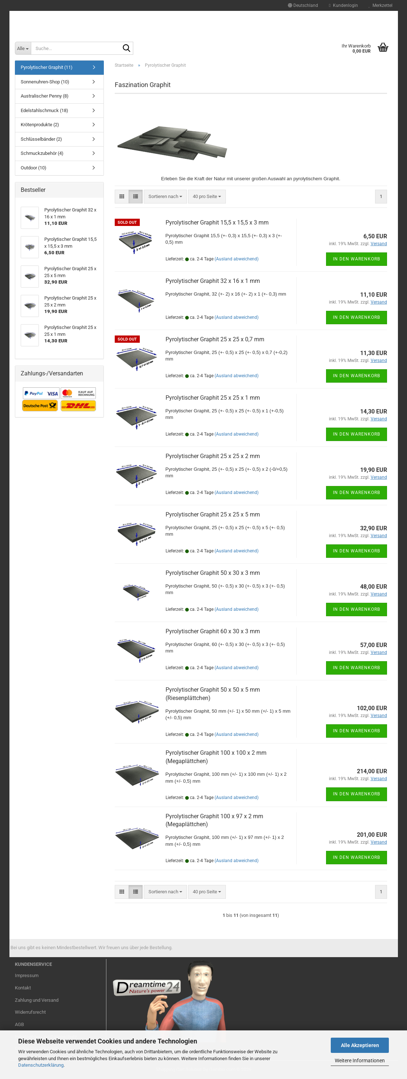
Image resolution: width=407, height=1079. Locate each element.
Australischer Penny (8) (45, 96)
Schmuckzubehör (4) (42, 153)
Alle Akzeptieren (360, 1045)
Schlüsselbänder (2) (41, 139)
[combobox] (165, 197)
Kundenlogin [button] (343, 5)
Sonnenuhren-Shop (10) (45, 82)
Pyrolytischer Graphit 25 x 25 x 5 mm (213, 514)
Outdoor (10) (33, 167)
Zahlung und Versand (36, 1000)
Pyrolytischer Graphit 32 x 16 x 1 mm (213, 280)
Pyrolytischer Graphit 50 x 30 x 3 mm (213, 572)
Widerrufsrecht (30, 1012)
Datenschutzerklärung (41, 1065)
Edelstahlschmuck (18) (44, 110)
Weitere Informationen (360, 1060)
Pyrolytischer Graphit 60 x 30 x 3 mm (213, 631)
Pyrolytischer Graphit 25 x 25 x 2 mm (213, 456)
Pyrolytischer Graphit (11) (47, 67)
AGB (19, 1024)
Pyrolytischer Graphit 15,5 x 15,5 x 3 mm (217, 222)
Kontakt (23, 988)
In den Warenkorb (356, 258)
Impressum (26, 975)
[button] (302, 5)
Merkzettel (380, 5)
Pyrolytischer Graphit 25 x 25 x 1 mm (213, 397)
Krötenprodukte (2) (40, 124)
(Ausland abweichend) (237, 258)
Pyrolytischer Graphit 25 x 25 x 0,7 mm (215, 339)
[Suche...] (23, 48)
